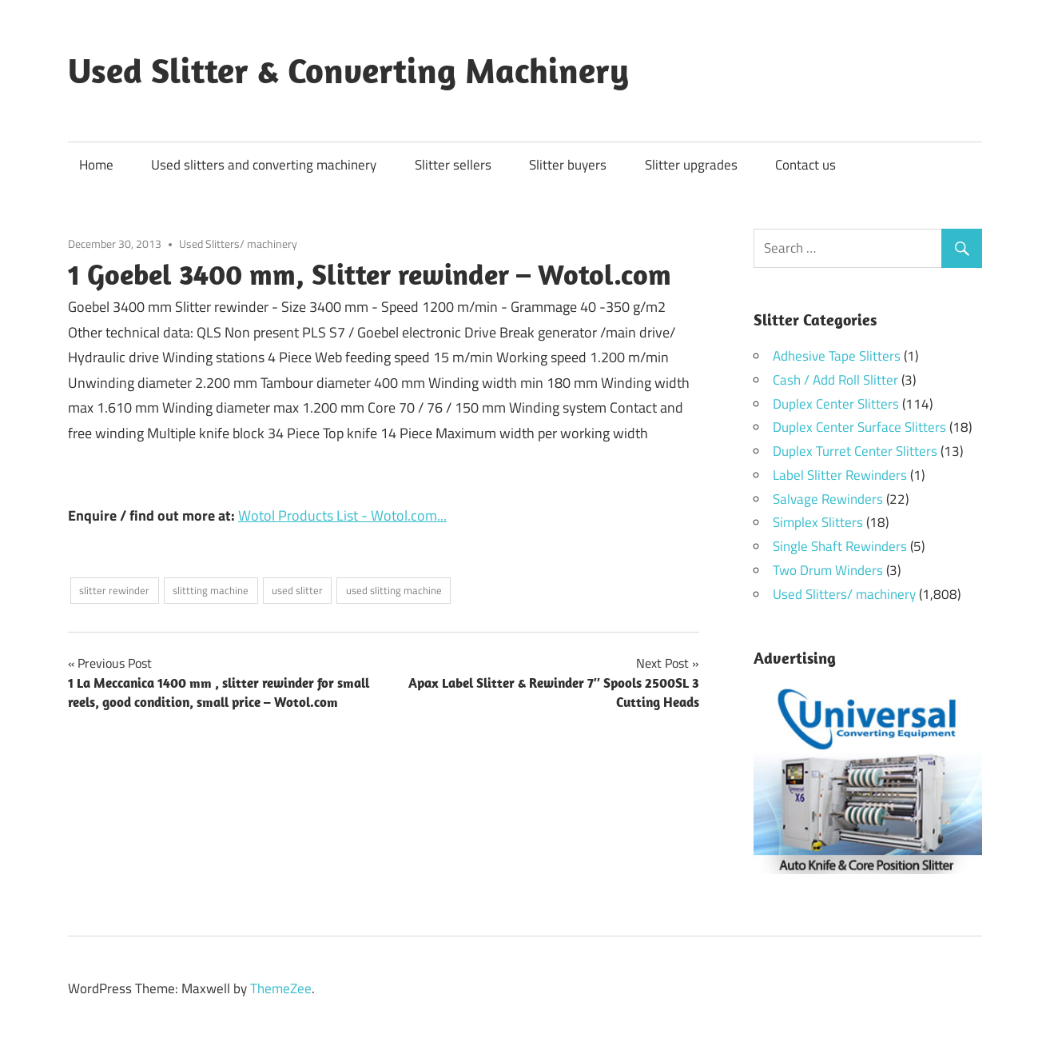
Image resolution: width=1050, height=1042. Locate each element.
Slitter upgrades (691, 164)
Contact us (805, 164)
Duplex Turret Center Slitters (855, 451)
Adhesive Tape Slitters (837, 355)
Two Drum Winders (828, 570)
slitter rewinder (114, 590)
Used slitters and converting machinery (263, 164)
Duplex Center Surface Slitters (859, 427)
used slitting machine (394, 590)
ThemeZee (281, 988)
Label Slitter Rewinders (840, 475)
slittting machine (211, 590)
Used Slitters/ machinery (238, 243)
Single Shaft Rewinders (840, 546)
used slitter (297, 590)
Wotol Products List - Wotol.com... (342, 515)
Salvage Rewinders (828, 499)
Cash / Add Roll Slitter (835, 379)
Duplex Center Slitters (836, 403)
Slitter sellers (453, 164)
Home (96, 164)
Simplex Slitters (818, 522)
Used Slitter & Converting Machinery (348, 70)
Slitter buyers (568, 164)
